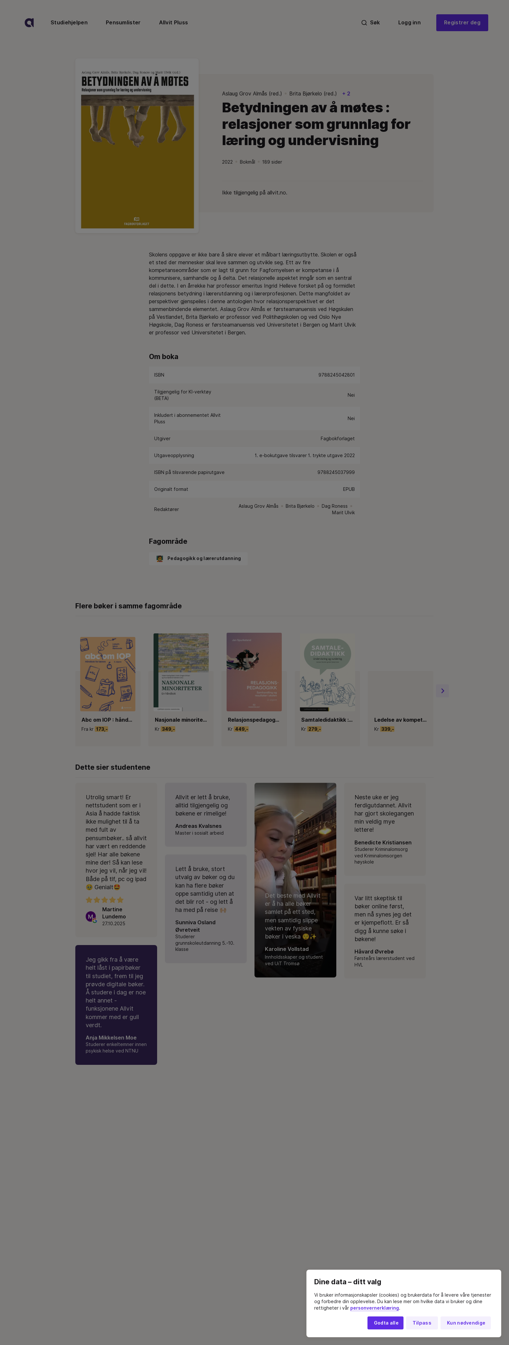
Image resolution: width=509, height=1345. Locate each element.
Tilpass (422, 1323)
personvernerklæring (374, 1308)
